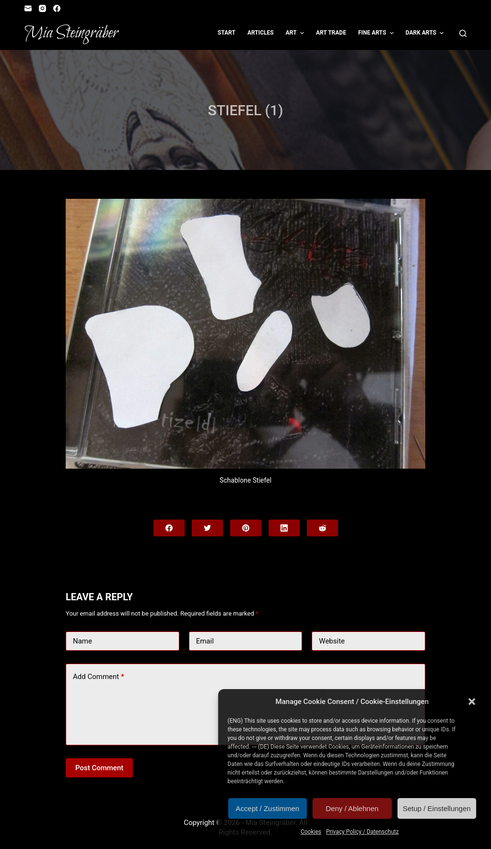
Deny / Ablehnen (352, 808)
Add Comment (98, 676)
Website (332, 641)
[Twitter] (207, 528)
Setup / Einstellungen (437, 808)
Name (82, 641)
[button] (472, 701)
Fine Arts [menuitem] (377, 33)
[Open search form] (463, 33)
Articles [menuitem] (260, 32)
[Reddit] (322, 528)
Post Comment (99, 768)
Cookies (311, 831)
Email (205, 641)
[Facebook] (56, 8)
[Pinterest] (245, 528)
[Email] (28, 8)
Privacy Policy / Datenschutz (362, 831)
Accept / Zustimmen (268, 808)
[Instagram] (42, 8)
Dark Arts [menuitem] (426, 33)
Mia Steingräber (71, 33)
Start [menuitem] (226, 32)
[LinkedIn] (284, 528)
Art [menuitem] (296, 33)
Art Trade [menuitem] (331, 32)
